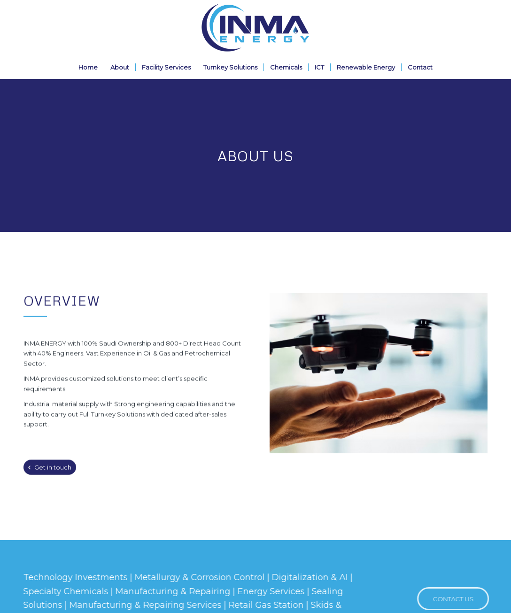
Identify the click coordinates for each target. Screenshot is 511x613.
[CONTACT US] (457, 599)
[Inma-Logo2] (255, 27)
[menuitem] (88, 67)
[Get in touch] (49, 468)
